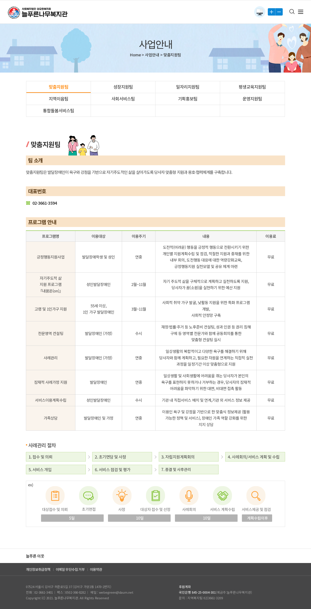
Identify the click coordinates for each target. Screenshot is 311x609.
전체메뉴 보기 (300, 12)
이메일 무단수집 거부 (70, 569)
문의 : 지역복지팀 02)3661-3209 (201, 598)
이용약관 (96, 569)
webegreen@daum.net (116, 592)
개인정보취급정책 (38, 569)
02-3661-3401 (43, 592)
